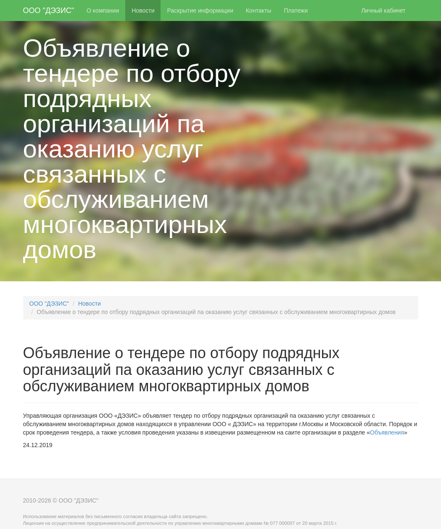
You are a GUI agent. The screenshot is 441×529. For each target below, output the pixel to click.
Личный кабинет (383, 10)
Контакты (258, 10)
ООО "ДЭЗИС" (48, 10)
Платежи (296, 10)
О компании (103, 10)
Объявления (387, 432)
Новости (143, 10)
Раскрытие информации (200, 10)
